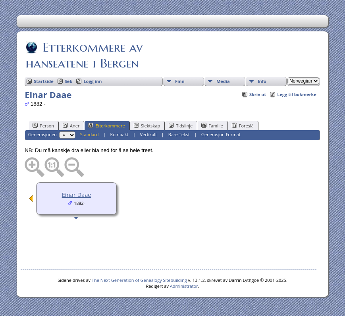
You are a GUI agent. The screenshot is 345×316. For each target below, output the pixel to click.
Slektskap (147, 125)
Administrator (184, 286)
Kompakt (119, 134)
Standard (89, 134)
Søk (69, 81)
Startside (44, 81)
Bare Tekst (179, 134)
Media (223, 81)
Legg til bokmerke (296, 94)
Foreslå (243, 125)
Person (43, 125)
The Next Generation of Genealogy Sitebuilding (139, 280)
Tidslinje (181, 125)
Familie (212, 125)
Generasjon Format (221, 134)
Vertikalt (148, 134)
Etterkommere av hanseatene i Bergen (84, 55)
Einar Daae (76, 194)
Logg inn (92, 81)
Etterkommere (106, 125)
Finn (180, 81)
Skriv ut (257, 94)
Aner (71, 125)
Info (262, 81)
